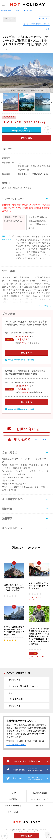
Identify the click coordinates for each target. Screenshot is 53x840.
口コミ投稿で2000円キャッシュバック (21, 129)
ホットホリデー (6, 10)
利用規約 (13, 799)
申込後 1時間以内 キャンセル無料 (21, 360)
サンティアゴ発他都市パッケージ (36, 24)
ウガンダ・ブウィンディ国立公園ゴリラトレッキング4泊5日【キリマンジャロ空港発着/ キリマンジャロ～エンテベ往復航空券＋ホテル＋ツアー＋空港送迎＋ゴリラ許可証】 (39, 636)
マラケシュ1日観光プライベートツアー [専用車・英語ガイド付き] (38, 585)
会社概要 (39, 806)
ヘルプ (13, 793)
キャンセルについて (39, 799)
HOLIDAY (28, 4)
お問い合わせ (28, 429)
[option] (26, 72)
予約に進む (26, 137)
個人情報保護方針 (39, 793)
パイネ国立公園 (15, 699)
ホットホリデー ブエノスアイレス (33, 174)
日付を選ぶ (26, 352)
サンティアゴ (28, 10)
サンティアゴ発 (15, 706)
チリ (17, 10)
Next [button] (51, 102)
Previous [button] (1, 102)
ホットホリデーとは (13, 806)
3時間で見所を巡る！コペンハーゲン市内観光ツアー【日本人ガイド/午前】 (14, 587)
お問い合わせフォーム (16, 744)
